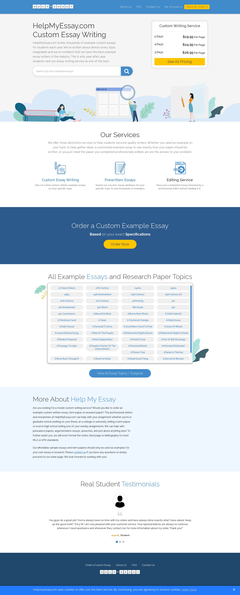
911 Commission (66, 313)
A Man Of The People (102, 333)
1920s (138, 288)
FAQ (139, 6)
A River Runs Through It (67, 358)
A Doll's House (66, 326)
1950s (173, 288)
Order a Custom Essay (98, 566)
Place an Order (197, 6)
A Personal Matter (137, 346)
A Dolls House (173, 320)
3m (173, 301)
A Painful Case (137, 339)
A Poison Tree (138, 352)
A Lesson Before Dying (67, 333)
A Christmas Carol (67, 320)
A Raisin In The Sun (173, 352)
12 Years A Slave (66, 288)
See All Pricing (180, 61)
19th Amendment (102, 294)
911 (173, 307)
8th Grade (138, 307)
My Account (173, 6)
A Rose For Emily (102, 358)
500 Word (102, 307)
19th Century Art (173, 294)
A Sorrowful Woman (173, 358)
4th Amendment (66, 307)
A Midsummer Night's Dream (173, 333)
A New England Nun (102, 339)
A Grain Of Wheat (173, 326)
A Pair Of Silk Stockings (173, 339)
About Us (126, 6)
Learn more (189, 589)
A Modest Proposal (67, 339)
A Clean (102, 320)
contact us (80, 453)
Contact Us (153, 6)
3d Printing (137, 301)
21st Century (102, 301)
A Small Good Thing (138, 358)
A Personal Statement (173, 346)
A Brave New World (138, 313)
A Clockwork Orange (137, 320)
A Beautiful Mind (102, 313)
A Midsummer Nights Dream (137, 333)
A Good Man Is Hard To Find (138, 326)
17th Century (102, 288)
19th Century (137, 294)
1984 (66, 294)
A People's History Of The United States (102, 347)
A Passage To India (67, 346)
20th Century (67, 301)
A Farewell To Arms (102, 326)
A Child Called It (173, 313)
